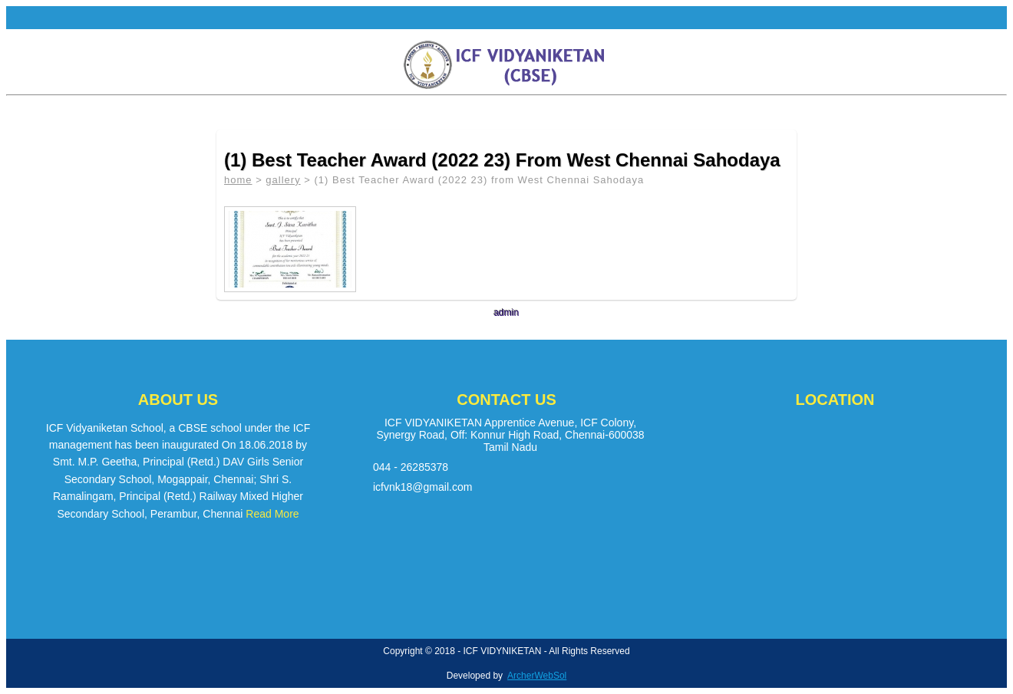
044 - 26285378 (410, 467)
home (238, 180)
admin (507, 313)
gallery (283, 180)
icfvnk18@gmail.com (422, 487)
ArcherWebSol (536, 675)
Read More (272, 514)
